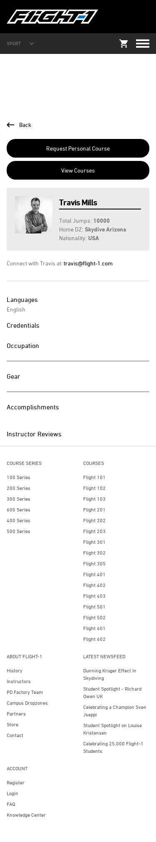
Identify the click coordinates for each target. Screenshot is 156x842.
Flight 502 (94, 617)
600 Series (18, 509)
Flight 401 (94, 574)
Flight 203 (94, 531)
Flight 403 (94, 596)
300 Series (18, 499)
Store (12, 724)
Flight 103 (94, 499)
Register (16, 782)
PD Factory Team (25, 692)
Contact (15, 735)
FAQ (11, 804)
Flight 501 (94, 607)
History (14, 670)
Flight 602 (94, 639)
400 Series (18, 520)
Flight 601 (94, 628)
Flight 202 (94, 520)
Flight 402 (94, 585)
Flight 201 (94, 509)
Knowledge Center (26, 815)
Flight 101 (94, 477)
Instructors (19, 681)
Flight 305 (94, 563)
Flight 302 (94, 553)
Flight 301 (94, 542)
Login (12, 793)
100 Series (18, 477)
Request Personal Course (78, 148)
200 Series (18, 488)
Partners (16, 714)
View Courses (78, 170)
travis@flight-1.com (88, 263)
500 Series (18, 531)
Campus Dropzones (27, 703)
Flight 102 (94, 488)
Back (19, 124)
